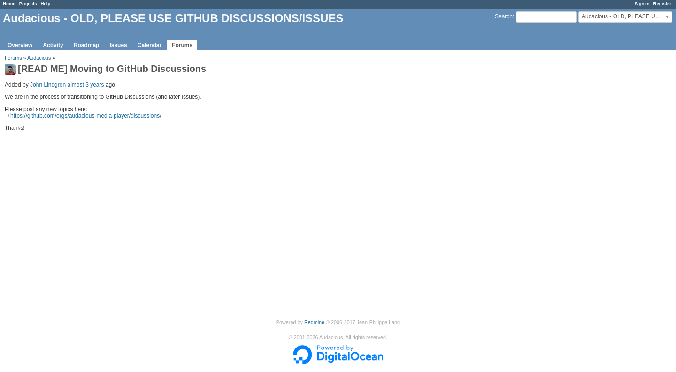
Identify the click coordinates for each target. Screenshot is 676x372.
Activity (53, 45)
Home (9, 3)
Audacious (39, 58)
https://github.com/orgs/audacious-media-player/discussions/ (85, 115)
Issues (118, 45)
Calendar (149, 45)
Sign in (642, 3)
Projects (28, 3)
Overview (20, 45)
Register (662, 3)
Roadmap (87, 45)
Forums (182, 45)
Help (46, 3)
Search (504, 16)
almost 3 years (85, 84)
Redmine (314, 322)
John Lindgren (48, 84)
